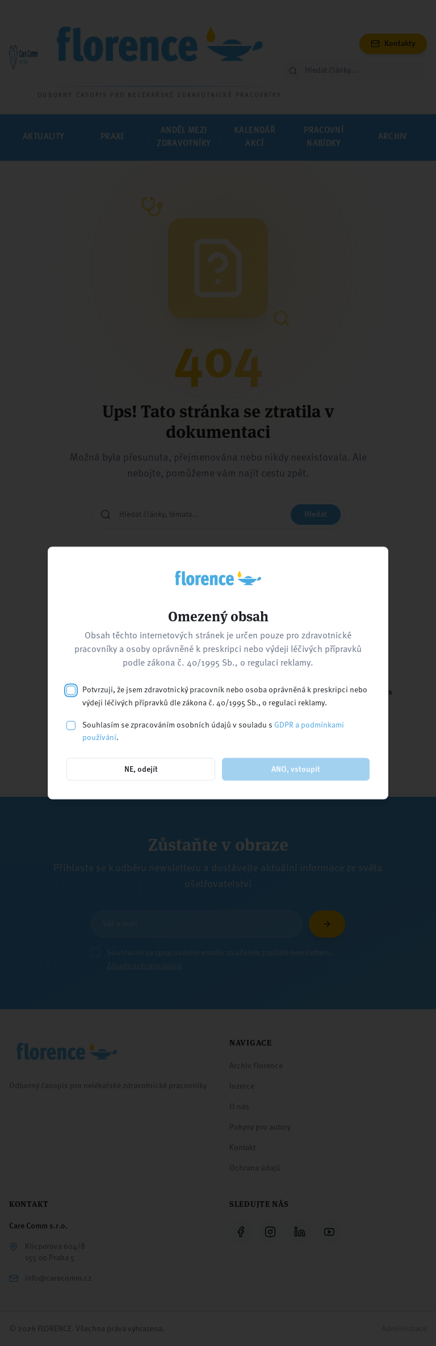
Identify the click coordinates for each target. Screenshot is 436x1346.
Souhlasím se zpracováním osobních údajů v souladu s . (213, 731)
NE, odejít (141, 770)
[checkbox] (71, 690)
